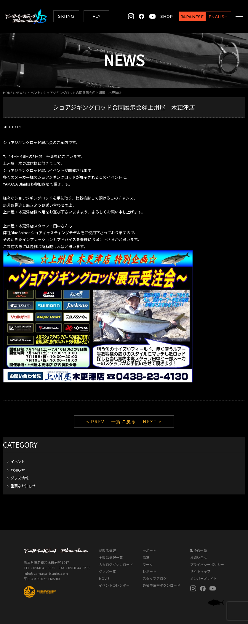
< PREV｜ (98, 421)
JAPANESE (185, 16)
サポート (149, 550)
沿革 (146, 557)
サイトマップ (200, 571)
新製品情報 (107, 550)
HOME (7, 92)
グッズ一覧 (107, 571)
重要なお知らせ (23, 485)
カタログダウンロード (116, 564)
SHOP (159, 16)
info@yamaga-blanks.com (46, 573)
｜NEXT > (150, 421)
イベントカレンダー (114, 585)
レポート (149, 571)
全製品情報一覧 (111, 557)
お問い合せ (198, 557)
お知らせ (18, 469)
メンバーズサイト (203, 578)
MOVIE (104, 578)
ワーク (148, 564)
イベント (33, 92)
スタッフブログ (155, 578)
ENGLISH (211, 16)
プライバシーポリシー (207, 564)
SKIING (66, 16)
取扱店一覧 (198, 550)
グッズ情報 (19, 477)
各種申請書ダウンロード (161, 585)
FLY (96, 16)
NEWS (19, 92)
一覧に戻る (123, 421)
